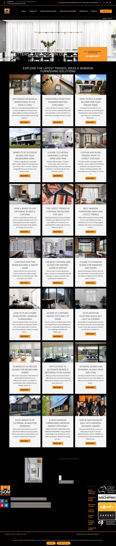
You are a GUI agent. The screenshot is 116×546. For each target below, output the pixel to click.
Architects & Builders (68, 11)
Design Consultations (48, 11)
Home (104, 18)
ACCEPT (51, 543)
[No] (114, 542)
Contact (94, 11)
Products (33, 11)
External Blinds (91, 526)
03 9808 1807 (93, 56)
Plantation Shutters (92, 515)
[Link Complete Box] (25, 100)
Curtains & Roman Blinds (91, 508)
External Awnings (91, 520)
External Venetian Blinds (91, 532)
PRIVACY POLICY (63, 543)
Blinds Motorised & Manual (91, 501)
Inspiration (83, 11)
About (23, 11)
